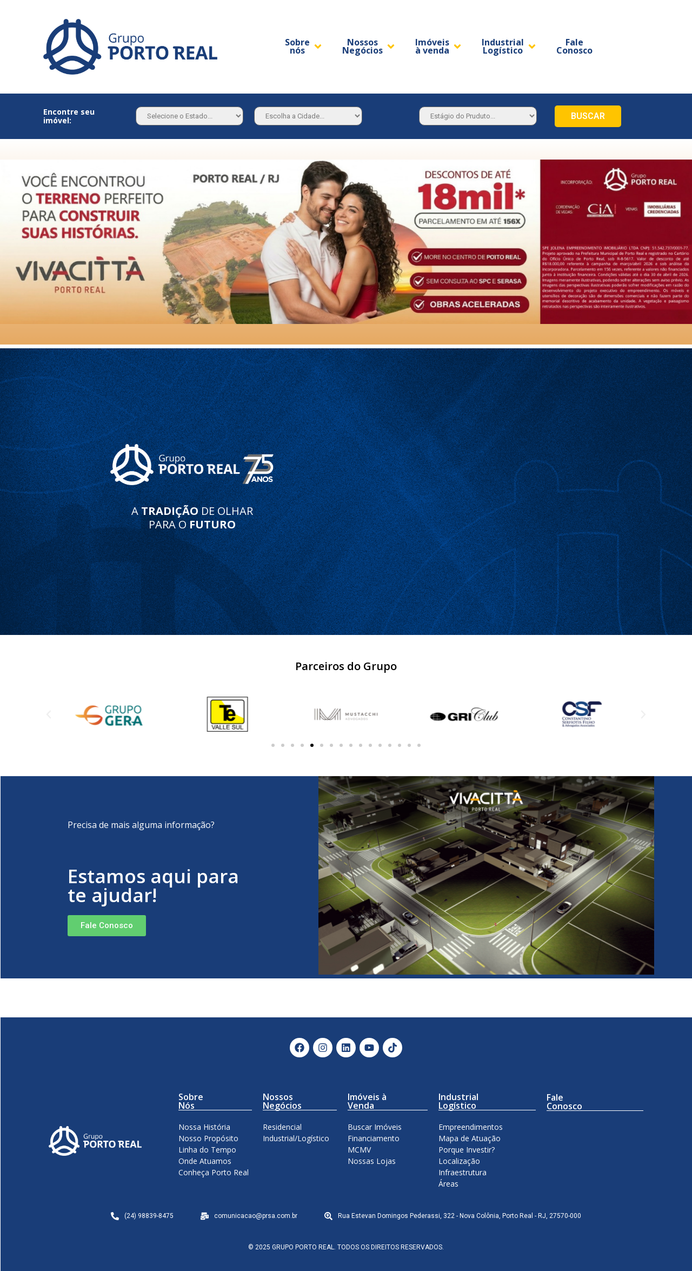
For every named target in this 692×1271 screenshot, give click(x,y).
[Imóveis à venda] (439, 46)
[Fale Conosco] (574, 46)
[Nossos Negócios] (369, 46)
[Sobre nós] (304, 46)
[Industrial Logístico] (509, 46)
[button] (273, 745)
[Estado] (189, 116)
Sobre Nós (190, 1101)
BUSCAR (588, 116)
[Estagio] (478, 116)
